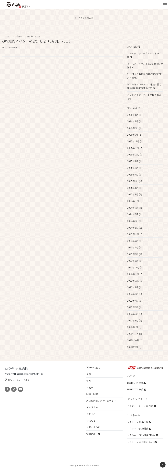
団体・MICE (92, 394)
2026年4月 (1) (134, 114)
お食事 (89, 387)
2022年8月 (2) (134, 293)
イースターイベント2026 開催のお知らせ (145, 65)
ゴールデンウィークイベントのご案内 (144, 55)
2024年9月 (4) (134, 207)
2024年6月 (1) (134, 214)
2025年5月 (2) (134, 181)
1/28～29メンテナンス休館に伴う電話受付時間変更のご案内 (144, 86)
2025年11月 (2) (135, 148)
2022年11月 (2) (135, 274)
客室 (88, 380)
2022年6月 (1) (134, 307)
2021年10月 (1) (134, 340)
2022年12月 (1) (135, 267)
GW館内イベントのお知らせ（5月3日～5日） (37, 41)
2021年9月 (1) (134, 347)
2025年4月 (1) (134, 187)
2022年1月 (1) (134, 327)
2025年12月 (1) (135, 141)
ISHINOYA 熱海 (136, 382)
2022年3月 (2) (134, 320)
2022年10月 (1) (135, 280)
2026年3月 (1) (134, 121)
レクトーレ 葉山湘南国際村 (142, 435)
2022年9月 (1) (134, 287)
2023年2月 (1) (134, 260)
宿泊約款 (93, 434)
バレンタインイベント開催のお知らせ (144, 96)
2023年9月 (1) (134, 240)
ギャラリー (92, 407)
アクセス (90, 413)
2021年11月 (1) (134, 333)
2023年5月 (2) (134, 254)
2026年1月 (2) (134, 134)
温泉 (88, 374)
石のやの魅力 (93, 367)
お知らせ (90, 420)
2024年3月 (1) (134, 221)
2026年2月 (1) (134, 128)
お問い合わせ (93, 427)
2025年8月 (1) (134, 167)
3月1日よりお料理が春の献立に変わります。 (144, 75)
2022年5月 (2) (134, 314)
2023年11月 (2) (135, 234)
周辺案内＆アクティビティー (101, 400)
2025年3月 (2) (134, 194)
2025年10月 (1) (135, 154)
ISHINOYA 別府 (136, 389)
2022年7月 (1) (134, 300)
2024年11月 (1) (134, 201)
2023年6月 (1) (134, 247)
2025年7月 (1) (134, 174)
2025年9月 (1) (134, 161)
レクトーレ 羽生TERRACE (142, 441)
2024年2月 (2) (134, 227)
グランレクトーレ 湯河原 (141, 405)
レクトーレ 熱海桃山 (139, 428)
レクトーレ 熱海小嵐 (139, 422)
